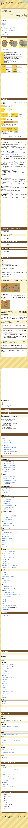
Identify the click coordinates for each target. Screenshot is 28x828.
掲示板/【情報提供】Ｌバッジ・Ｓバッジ (11, 720)
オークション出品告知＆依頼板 (11, 452)
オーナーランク (5, 542)
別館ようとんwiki (6, 608)
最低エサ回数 (4, 114)
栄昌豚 (7, 154)
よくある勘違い (7, 502)
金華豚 (4, 152)
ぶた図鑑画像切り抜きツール (9, 526)
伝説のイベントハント (9, 479)
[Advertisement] (14, 85)
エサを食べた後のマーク (11, 533)
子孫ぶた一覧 (7, 32)
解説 (3, 26)
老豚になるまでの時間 (9, 554)
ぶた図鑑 (6, 462)
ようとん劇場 (7, 596)
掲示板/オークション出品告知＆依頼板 (11, 741)
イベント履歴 (5, 493)
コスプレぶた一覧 (6, 565)
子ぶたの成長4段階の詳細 (10, 506)
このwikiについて (6, 572)
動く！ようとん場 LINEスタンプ (11, 595)
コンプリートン (6, 772)
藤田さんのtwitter (6, 579)
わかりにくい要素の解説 (9, 552)
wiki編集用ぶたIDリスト (7, 672)
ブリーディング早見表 (9, 498)
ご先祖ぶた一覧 (7, 28)
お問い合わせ (21, 815)
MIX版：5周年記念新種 (9, 468)
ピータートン (5, 776)
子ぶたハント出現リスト (9, 477)
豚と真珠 (4, 783)
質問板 (9, 273)
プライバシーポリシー (14, 815)
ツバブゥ (4, 682)
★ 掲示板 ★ (6, 446)
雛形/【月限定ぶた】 (7, 668)
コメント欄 (5, 34)
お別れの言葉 (5, 539)
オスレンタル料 (5, 674)
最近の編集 (6, 405)
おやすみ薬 (6, 537)
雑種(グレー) (20, 197)
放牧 (15, 69)
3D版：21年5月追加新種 (9, 466)
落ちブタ (4, 670)
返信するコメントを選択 (8, 268)
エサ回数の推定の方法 (9, 508)
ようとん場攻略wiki (6, 606)
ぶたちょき (5, 785)
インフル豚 (4, 751)
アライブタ (4, 686)
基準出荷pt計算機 (8, 524)
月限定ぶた (6, 472)
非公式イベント (5, 604)
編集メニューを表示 (23, 16)
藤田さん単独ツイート (9, 581)
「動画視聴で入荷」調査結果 (9, 567)
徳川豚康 (4, 697)
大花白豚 (3, 154)
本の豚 (3, 743)
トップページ (5, 437)
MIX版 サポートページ (9, 587)
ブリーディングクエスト (8, 491)
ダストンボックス (6, 684)
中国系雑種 (6, 11)
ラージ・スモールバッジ (9, 514)
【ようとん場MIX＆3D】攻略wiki (10, 770)
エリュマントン (5, 680)
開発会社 (4, 583)
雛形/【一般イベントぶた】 (8, 666)
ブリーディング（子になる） (9, 27)
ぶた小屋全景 (5, 561)
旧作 (10, 539)
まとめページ (13, 136)
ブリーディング (7, 443)
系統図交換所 (7, 489)
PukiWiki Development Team (15, 817)
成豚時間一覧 (7, 504)
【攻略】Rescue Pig (7, 601)
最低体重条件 (4, 116)
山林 (11, 109)
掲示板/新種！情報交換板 (8, 753)
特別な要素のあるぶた (9, 559)
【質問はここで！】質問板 (10, 448)
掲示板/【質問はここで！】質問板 (10, 735)
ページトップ (7, 403)
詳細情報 (4, 24)
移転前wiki (5, 610)
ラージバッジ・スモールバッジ (9, 658)
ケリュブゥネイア (6, 693)
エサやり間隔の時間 (7, 518)
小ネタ (5, 555)
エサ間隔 (3, 119)
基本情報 (4, 23)
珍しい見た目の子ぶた (9, 464)
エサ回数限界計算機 (8, 520)
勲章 (3, 544)
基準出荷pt (14, 114)
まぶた (3, 704)
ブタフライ (5, 780)
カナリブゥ (4, 695)
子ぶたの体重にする (6, 133)
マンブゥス (4, 690)
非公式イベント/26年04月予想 (9, 749)
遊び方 (3, 439)
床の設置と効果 (7, 500)
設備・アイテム (5, 535)
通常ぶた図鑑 (8, 106)
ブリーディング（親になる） (9, 30)
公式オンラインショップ (9, 593)
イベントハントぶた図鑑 (8, 787)
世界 (14, 109)
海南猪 (8, 152)
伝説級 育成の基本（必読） (10, 481)
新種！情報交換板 (8, 450)
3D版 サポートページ (9, 589)
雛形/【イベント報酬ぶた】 (8, 664)
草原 (8, 109)
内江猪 (12, 152)
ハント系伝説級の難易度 (9, 483)
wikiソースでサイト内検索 (8, 576)
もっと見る (4, 708)
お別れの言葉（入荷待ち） (8, 541)
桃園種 (24, 152)
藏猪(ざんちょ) (18, 152)
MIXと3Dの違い (6, 563)
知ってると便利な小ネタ (9, 557)
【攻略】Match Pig (6, 599)
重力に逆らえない (15, 154)
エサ (3, 531)
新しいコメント (13, 405)
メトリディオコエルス (7, 728)
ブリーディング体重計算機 (10, 516)
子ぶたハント (7, 441)
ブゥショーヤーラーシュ (8, 692)
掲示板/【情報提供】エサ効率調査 (9, 419)
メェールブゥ (5, 688)
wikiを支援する (7, 574)
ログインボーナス (6, 546)
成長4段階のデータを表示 (7, 126)
